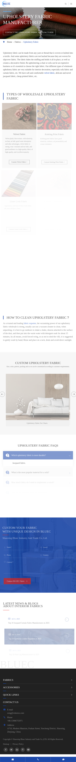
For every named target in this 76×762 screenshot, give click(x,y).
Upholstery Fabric (30, 42)
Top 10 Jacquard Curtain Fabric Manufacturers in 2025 (29, 623)
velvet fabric (49, 73)
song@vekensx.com (15, 713)
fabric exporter (30, 322)
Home (9, 42)
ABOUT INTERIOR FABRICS (23, 605)
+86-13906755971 (15, 721)
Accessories (11, 687)
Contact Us (10, 702)
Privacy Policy (18, 744)
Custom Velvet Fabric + (18, 162)
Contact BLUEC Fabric (18, 581)
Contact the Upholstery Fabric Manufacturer (29, 32)
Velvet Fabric (18, 134)
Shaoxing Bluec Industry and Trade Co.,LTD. (30, 739)
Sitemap (6, 744)
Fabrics (18, 42)
